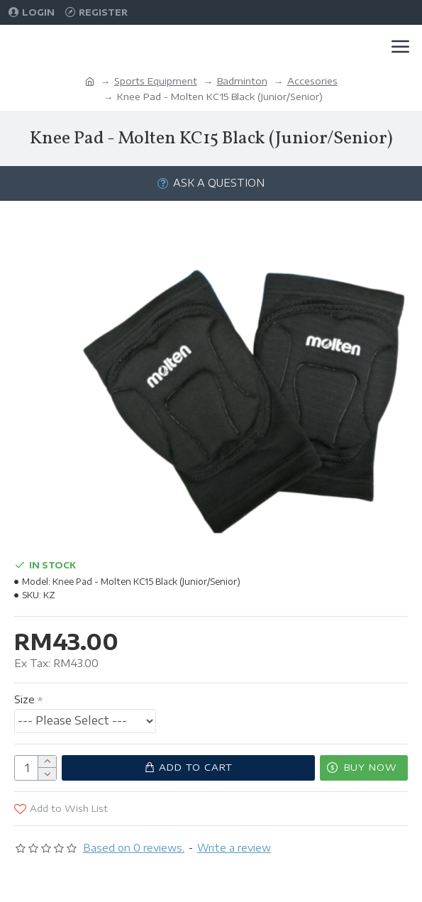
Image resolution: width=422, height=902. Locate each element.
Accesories (312, 81)
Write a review (234, 848)
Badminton (242, 81)
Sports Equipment (155, 81)
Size (24, 699)
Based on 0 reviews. (133, 848)
